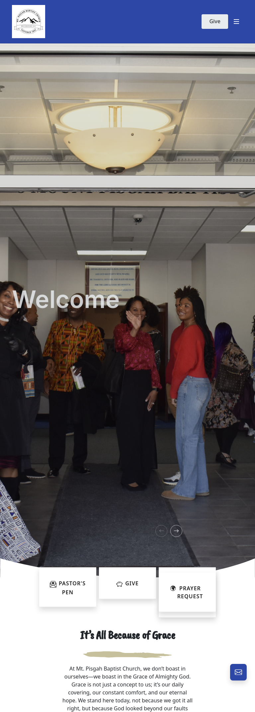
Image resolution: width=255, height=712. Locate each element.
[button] (161, 531)
